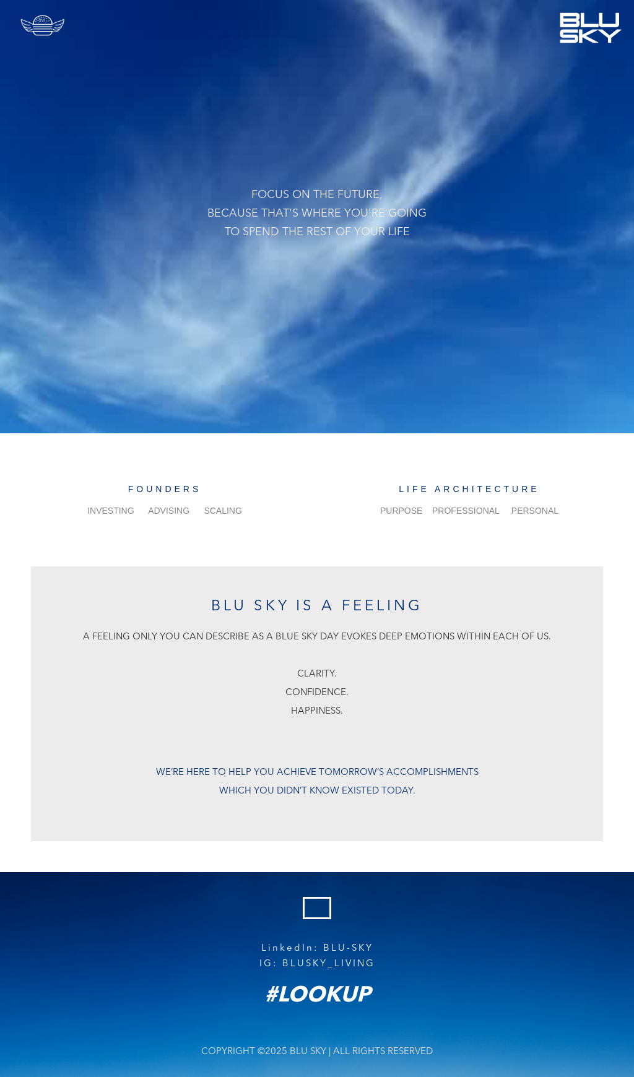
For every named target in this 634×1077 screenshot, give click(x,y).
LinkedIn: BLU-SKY (317, 948)
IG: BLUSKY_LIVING (317, 964)
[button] (43, 25)
